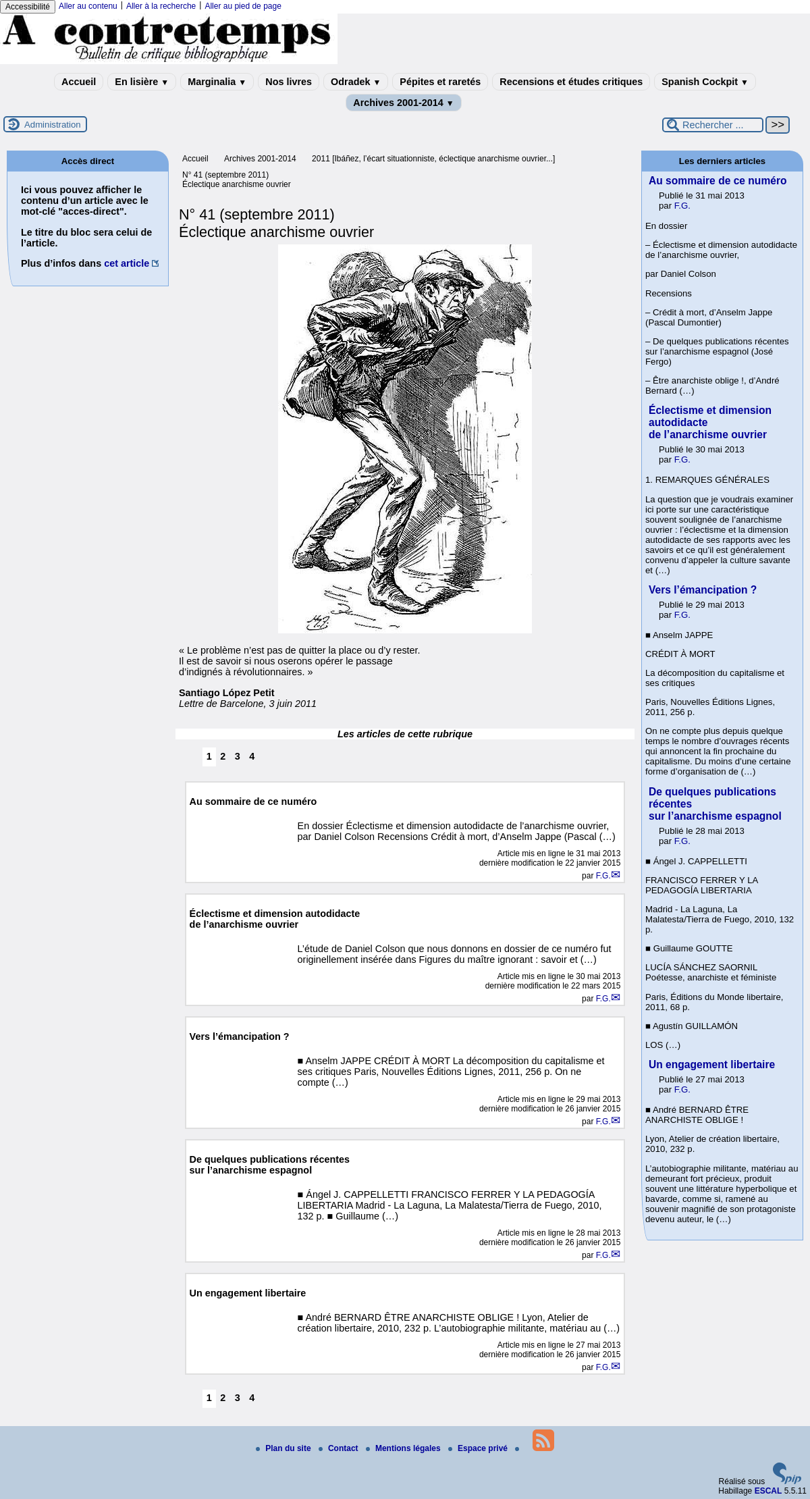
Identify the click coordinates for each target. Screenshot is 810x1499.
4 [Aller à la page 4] (251, 756)
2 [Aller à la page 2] (222, 756)
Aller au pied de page (243, 6)
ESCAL (768, 1491)
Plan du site (284, 1448)
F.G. (603, 875)
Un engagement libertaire (712, 1064)
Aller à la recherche (161, 6)
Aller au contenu (88, 6)
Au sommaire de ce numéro (718, 180)
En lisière (142, 81)
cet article (126, 263)
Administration (52, 125)
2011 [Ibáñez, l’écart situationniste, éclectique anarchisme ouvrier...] (433, 158)
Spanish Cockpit (705, 81)
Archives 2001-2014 (403, 102)
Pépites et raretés (440, 81)
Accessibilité (27, 6)
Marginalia (217, 81)
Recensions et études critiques (571, 81)
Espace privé (479, 1448)
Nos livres (288, 81)
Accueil (78, 81)
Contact (339, 1448)
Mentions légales (404, 1448)
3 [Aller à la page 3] (237, 756)
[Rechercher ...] (712, 124)
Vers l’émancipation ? (703, 590)
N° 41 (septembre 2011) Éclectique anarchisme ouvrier (236, 179)
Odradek (356, 81)
